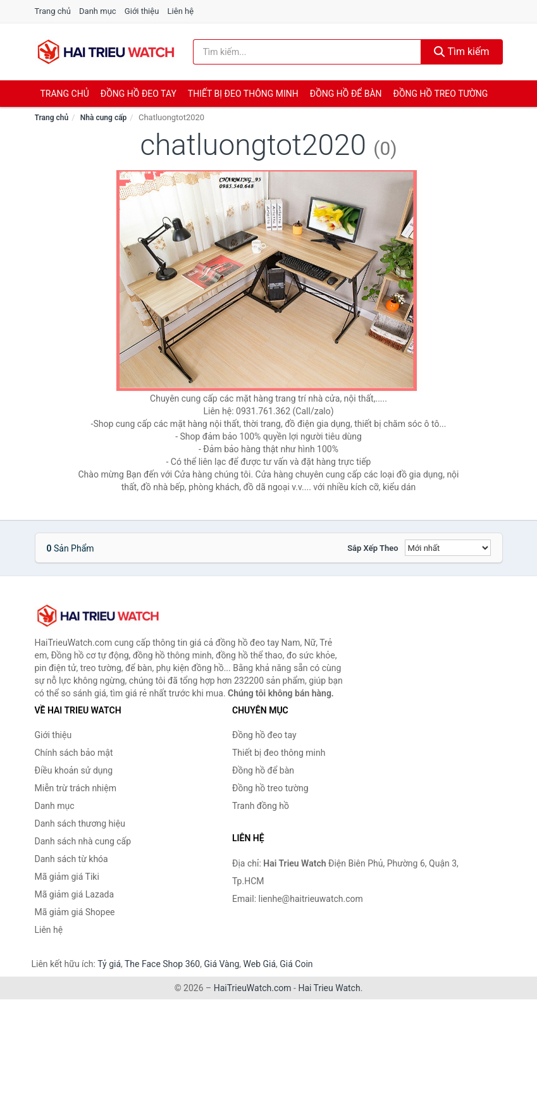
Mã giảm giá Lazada (74, 894)
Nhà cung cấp (103, 117)
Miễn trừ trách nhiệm (75, 788)
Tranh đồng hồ (260, 806)
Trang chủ (53, 11)
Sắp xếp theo (372, 548)
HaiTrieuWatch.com (253, 988)
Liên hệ (181, 11)
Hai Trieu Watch (329, 988)
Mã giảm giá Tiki (67, 877)
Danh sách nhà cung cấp (83, 841)
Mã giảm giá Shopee (75, 912)
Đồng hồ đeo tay (138, 94)
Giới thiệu (142, 11)
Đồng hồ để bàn (346, 94)
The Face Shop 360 (162, 964)
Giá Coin (296, 964)
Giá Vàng (221, 964)
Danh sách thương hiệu (80, 823)
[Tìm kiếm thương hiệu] (307, 52)
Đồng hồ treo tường (440, 94)
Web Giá (260, 964)
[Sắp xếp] (448, 548)
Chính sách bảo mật (74, 753)
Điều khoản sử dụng (74, 770)
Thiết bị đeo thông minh (243, 94)
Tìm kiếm (462, 52)
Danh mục (97, 11)
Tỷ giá (109, 964)
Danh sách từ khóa (71, 859)
